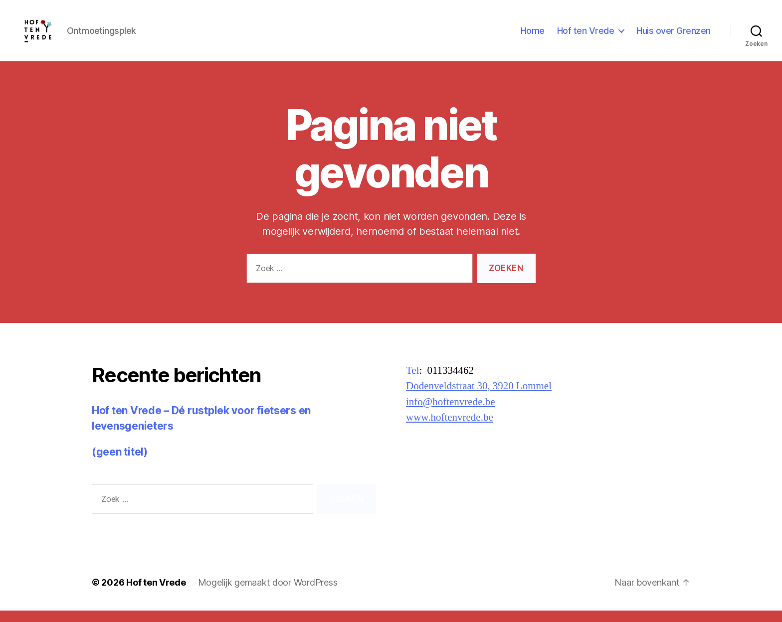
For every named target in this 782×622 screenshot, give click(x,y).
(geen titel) (120, 463)
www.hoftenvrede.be (449, 429)
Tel (412, 382)
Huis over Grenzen (673, 36)
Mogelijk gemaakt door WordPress (268, 594)
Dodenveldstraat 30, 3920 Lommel (479, 397)
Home (533, 36)
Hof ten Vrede (585, 36)
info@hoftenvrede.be (450, 413)
